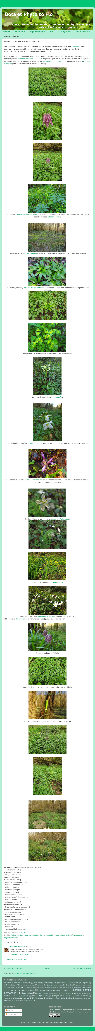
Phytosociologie (37, 31)
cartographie (41, 985)
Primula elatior (56, 397)
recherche (7, 998)
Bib (51, 31)
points (66, 996)
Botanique (20, 31)
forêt (12, 935)
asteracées (47, 983)
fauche (42, 987)
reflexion (16, 998)
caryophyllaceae (52, 985)
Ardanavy (76, 46)
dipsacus (78, 985)
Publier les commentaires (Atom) (25, 973)
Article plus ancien (82, 968)
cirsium (70, 985)
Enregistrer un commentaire (17, 959)
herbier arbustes (46, 990)
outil (12, 996)
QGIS (78, 996)
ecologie (10, 987)
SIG (33, 998)
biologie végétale (10, 985)
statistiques (49, 998)
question (85, 996)
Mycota (76, 993)
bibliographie (58, 983)
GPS (69, 987)
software (40, 998)
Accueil (6, 31)
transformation (79, 998)
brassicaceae (23, 985)
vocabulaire (28, 1000)
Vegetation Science (11, 938)
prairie (72, 996)
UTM (87, 998)
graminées (19, 935)
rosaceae (26, 998)
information (27, 993)
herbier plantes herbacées (49, 935)
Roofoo (56, 1022)
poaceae (59, 996)
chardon (62, 985)
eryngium (27, 987)
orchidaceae (85, 993)
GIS (64, 987)
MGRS (56, 993)
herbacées (35, 935)
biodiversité (70, 982)
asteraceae (37, 983)
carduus (32, 985)
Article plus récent (13, 968)
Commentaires (12, 1014)
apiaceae (17, 983)
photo (33, 996)
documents (87, 985)
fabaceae (35, 987)
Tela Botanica (60, 998)
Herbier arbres (27, 990)
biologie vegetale (82, 983)
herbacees (27, 935)
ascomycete (27, 983)
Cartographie (64, 31)
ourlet (6, 996)
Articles (9, 1010)
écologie (19, 987)
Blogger (71, 1022)
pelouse (26, 996)
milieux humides (65, 935)
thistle (70, 998)
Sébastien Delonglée (17, 946)
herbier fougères (62, 990)
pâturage (18, 996)
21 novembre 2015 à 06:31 (19, 954)
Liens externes (83, 31)
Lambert (38, 993)
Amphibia (7, 983)
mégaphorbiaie (47, 993)
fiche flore (50, 987)
